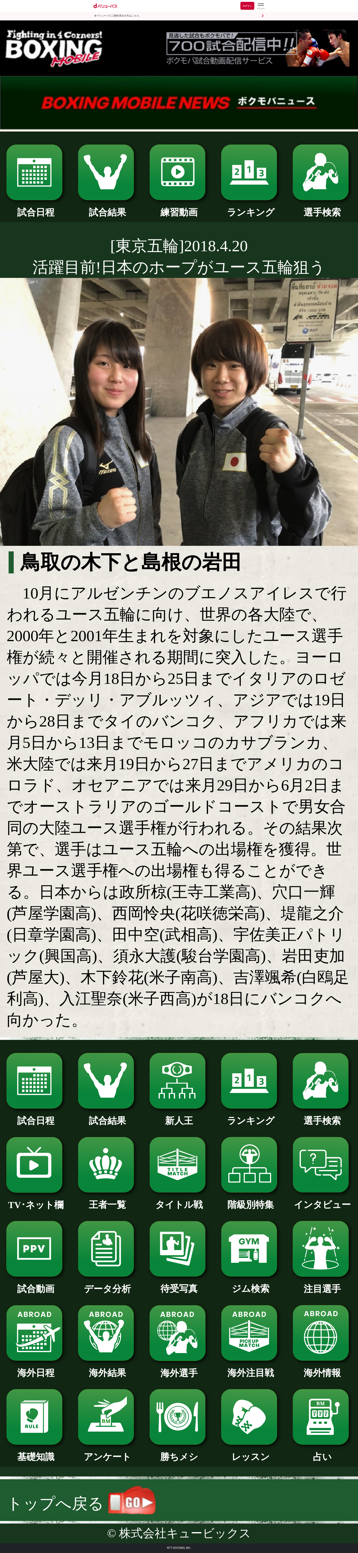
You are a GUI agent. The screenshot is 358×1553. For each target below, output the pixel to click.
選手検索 (322, 208)
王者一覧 (107, 1200)
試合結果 (107, 208)
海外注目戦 (250, 1368)
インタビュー (322, 1200)
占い (322, 1452)
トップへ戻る (81, 1503)
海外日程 (35, 1368)
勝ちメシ (178, 1452)
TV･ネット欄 (35, 1200)
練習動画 (178, 208)
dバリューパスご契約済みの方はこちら (116, 15)
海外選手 (178, 1368)
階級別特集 (250, 1200)
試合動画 (35, 1284)
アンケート (107, 1452)
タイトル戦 (178, 1200)
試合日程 (35, 208)
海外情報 (322, 1368)
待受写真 (178, 1284)
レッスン (250, 1452)
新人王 (178, 1116)
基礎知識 (35, 1452)
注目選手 (322, 1284)
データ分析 (107, 1284)
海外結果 (107, 1368)
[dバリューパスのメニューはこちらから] (261, 6)
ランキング (250, 208)
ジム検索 (250, 1284)
